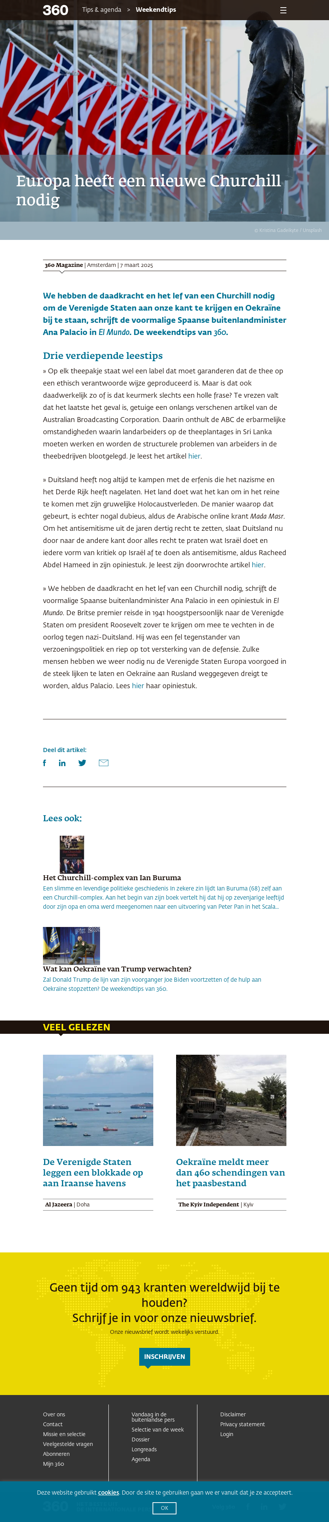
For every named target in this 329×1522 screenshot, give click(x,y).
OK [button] (164, 1508)
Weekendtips (156, 10)
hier (194, 456)
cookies (108, 1493)
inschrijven (164, 1357)
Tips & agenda (101, 10)
